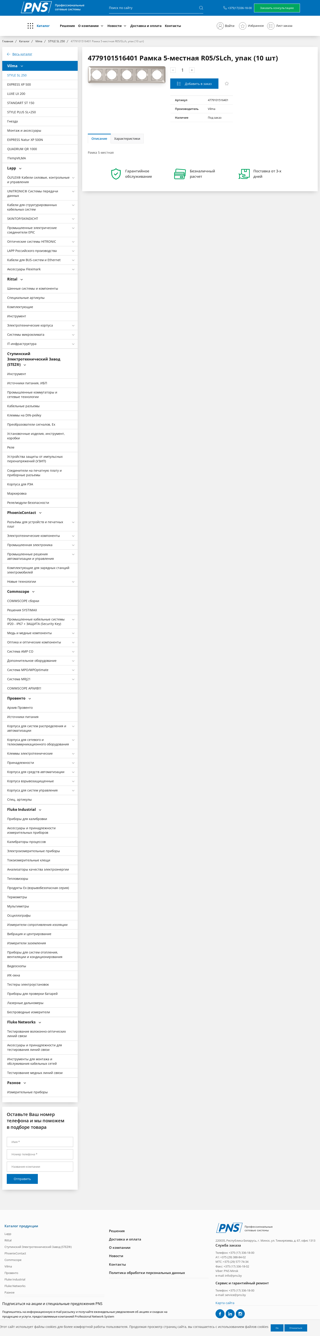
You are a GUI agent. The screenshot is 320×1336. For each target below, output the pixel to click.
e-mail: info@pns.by (229, 1275)
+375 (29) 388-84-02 (233, 1257)
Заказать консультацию (277, 8)
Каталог (43, 26)
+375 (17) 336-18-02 (236, 1266)
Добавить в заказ (198, 84)
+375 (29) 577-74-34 (235, 1262)
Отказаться (295, 1327)
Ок (277, 1327)
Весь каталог (22, 54)
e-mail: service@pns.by (231, 1295)
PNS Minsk (231, 1271)
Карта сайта (225, 1302)
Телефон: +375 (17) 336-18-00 (235, 1252)
